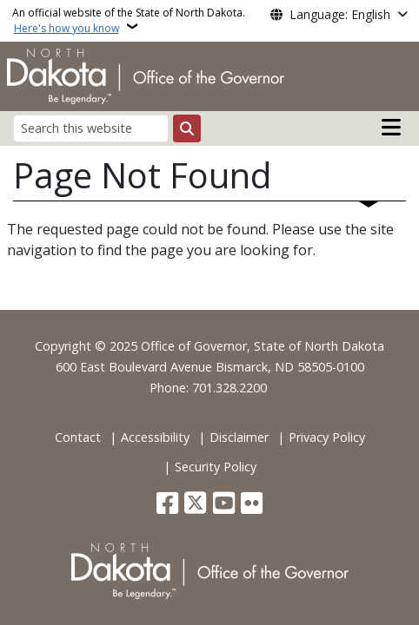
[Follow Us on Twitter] (195, 504)
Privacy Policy (327, 437)
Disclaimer (239, 437)
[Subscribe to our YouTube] (224, 504)
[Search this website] (91, 128)
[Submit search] (187, 128)
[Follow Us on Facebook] (167, 504)
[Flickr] (252, 504)
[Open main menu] (391, 127)
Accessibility (155, 437)
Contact (78, 437)
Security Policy (215, 466)
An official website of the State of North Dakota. (128, 20)
